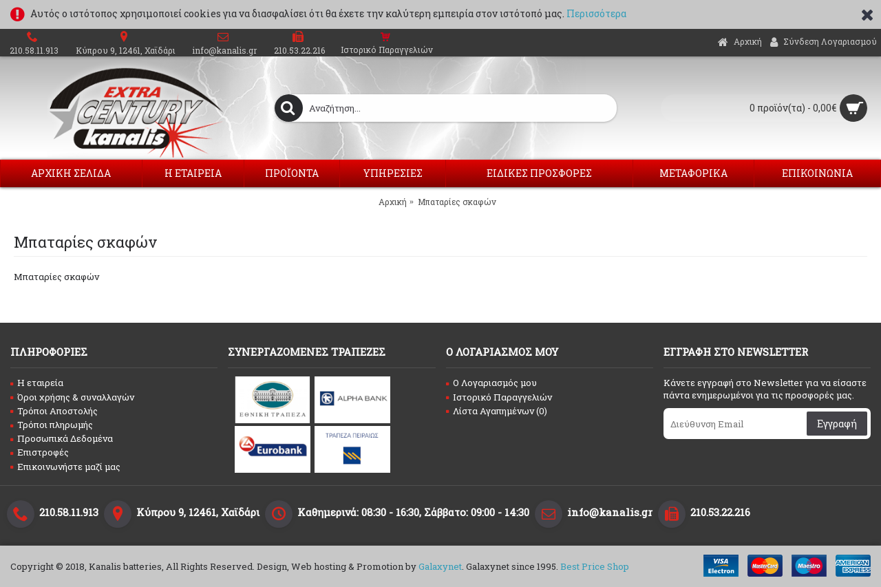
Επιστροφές (39, 452)
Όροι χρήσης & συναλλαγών (72, 397)
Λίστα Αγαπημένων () (496, 411)
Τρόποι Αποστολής (54, 411)
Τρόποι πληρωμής (51, 424)
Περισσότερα (596, 13)
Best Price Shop (594, 566)
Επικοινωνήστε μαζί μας (65, 466)
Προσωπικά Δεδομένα (61, 438)
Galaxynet (440, 566)
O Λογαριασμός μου (491, 382)
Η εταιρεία (36, 382)
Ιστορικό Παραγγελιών (499, 397)
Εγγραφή (837, 423)
